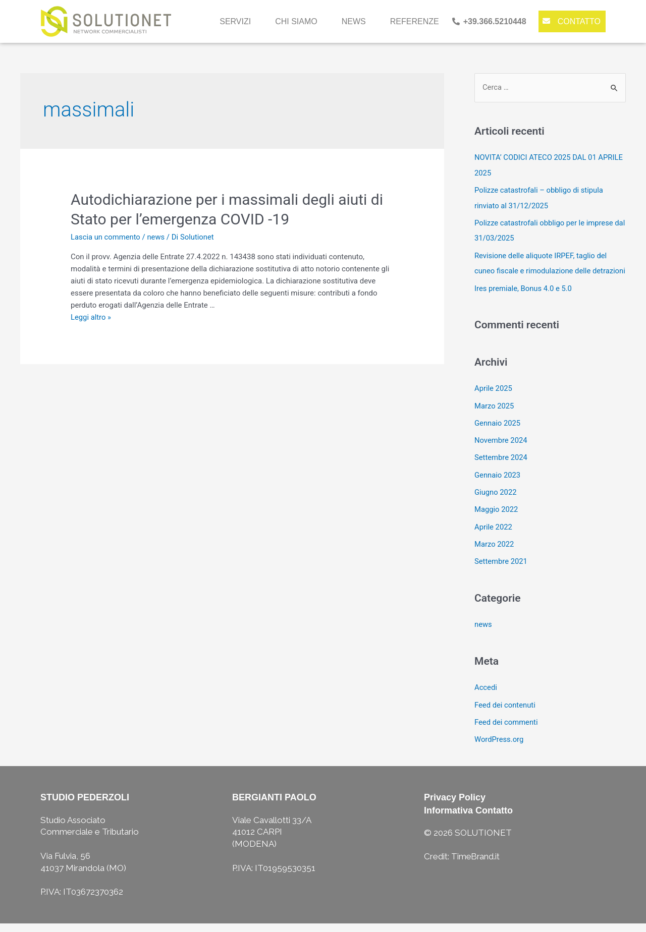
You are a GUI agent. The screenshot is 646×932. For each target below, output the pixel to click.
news (354, 21)
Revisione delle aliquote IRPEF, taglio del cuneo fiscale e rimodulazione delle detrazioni (541, 269)
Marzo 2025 (494, 418)
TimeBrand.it (476, 865)
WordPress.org (499, 747)
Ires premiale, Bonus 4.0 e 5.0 (523, 301)
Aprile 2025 (493, 401)
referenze (414, 21)
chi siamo (296, 21)
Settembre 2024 (501, 469)
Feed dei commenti (506, 731)
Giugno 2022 (495, 503)
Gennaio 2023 (497, 486)
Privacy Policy (455, 806)
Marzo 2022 (494, 554)
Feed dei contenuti (505, 714)
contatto (579, 21)
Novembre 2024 (501, 452)
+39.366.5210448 (494, 21)
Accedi (486, 697)
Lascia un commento (106, 237)
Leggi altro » (91, 317)
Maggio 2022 (496, 520)
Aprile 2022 (493, 537)
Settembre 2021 (501, 571)
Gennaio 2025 (497, 435)
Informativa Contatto (468, 818)
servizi (235, 21)
